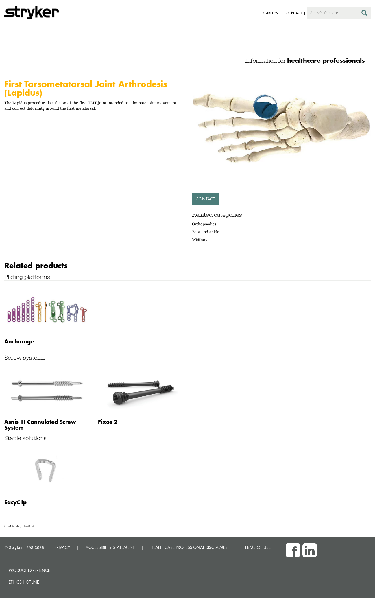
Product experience (29, 570)
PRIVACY (62, 547)
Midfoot (199, 239)
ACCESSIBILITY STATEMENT (110, 547)
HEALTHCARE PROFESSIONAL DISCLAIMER (189, 547)
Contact (205, 199)
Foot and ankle (205, 231)
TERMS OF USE (257, 547)
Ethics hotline (24, 582)
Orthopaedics (204, 224)
